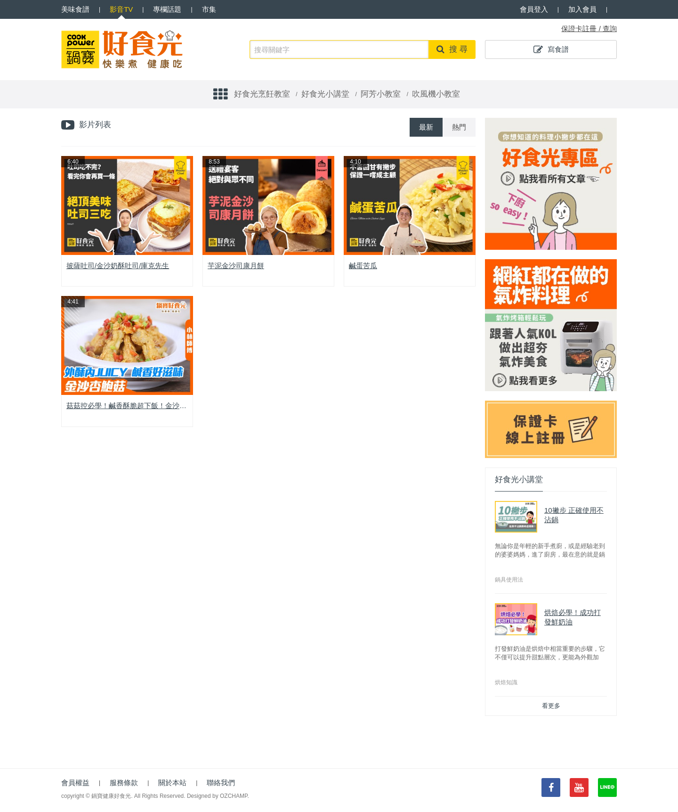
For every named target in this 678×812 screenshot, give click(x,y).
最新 (426, 127)
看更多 (551, 705)
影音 (121, 9)
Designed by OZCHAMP (217, 796)
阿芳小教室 (381, 94)
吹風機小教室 (436, 94)
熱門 (459, 127)
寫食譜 (551, 49)
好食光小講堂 (325, 94)
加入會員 (582, 9)
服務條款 (124, 783)
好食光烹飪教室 (262, 94)
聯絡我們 (221, 783)
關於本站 (172, 783)
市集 (209, 9)
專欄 (167, 9)
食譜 (75, 9)
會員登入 (534, 9)
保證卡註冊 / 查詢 (589, 29)
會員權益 (75, 783)
